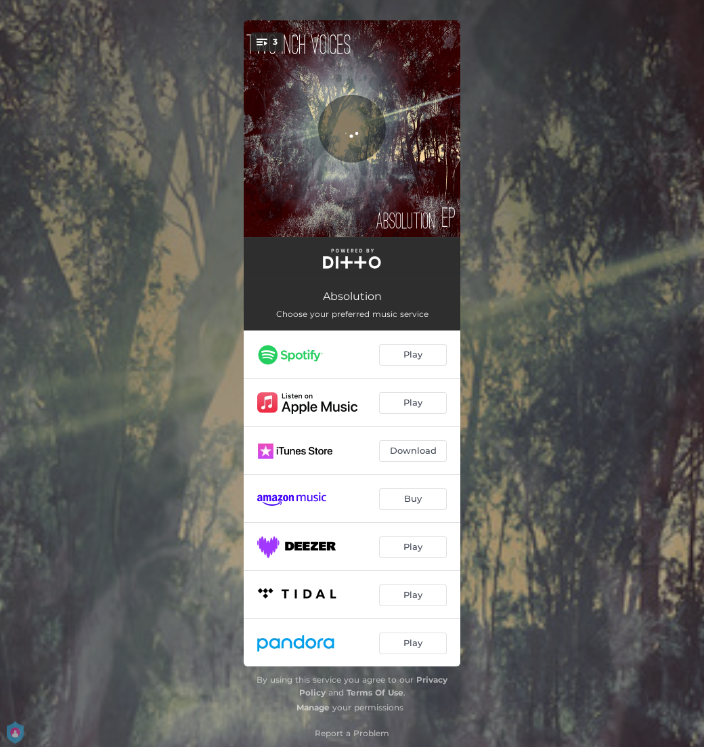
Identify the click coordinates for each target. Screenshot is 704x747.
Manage (313, 707)
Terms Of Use (375, 692)
